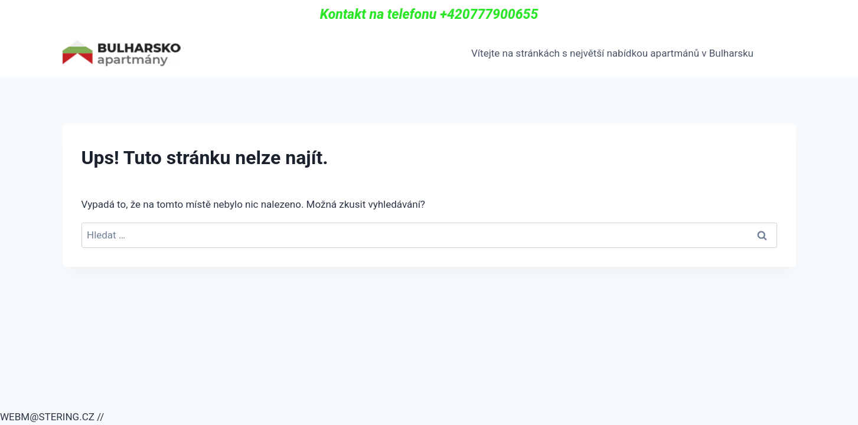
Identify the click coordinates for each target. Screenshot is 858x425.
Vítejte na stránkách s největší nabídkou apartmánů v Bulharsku (612, 53)
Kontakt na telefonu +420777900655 (429, 14)
